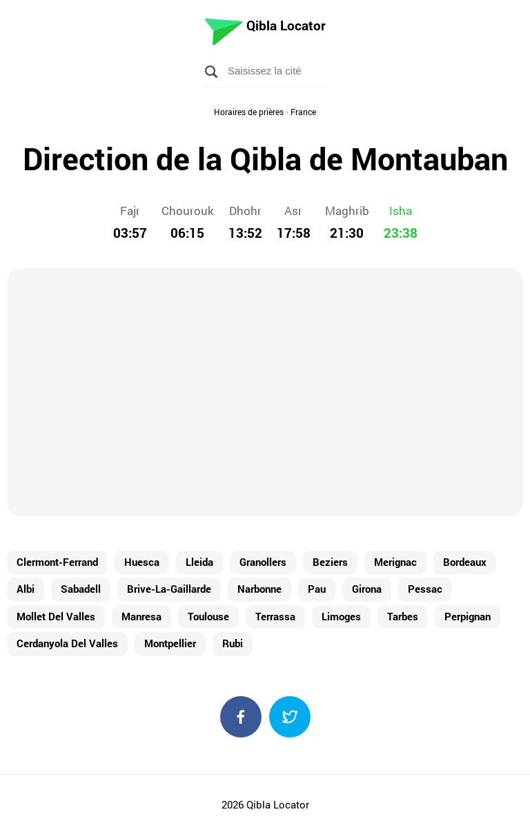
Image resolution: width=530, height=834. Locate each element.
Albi (26, 589)
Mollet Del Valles (56, 616)
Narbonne (259, 589)
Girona (367, 589)
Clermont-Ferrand (57, 562)
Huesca (141, 562)
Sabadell (81, 589)
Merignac (395, 562)
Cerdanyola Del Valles (67, 643)
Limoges (341, 616)
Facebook (241, 717)
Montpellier (170, 643)
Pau (317, 589)
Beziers (330, 562)
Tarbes (402, 616)
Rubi (232, 643)
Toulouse (208, 616)
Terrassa (275, 616)
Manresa (141, 616)
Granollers (262, 562)
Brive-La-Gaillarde (169, 589)
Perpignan (467, 616)
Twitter (290, 717)
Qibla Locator (286, 25)
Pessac (425, 589)
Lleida (199, 562)
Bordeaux (465, 562)
